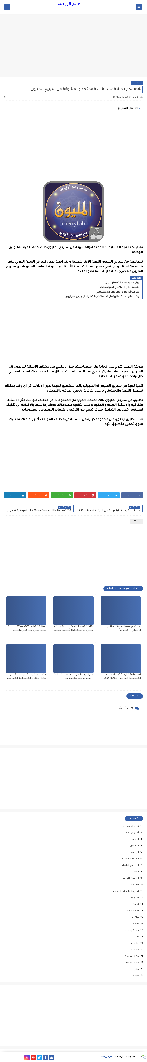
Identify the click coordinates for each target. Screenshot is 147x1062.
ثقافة (136, 904)
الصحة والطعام (130, 865)
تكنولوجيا (134, 898)
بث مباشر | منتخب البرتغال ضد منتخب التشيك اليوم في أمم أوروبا (102, 296)
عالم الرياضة (69, 4)
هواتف (135, 976)
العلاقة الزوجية (130, 878)
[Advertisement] (73, 47)
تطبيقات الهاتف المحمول (125, 891)
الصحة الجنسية (130, 859)
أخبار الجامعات (131, 826)
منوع (136, 969)
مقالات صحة (132, 956)
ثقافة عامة (133, 911)
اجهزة (135, 839)
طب (136, 937)
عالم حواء (134, 943)
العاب (137, 83)
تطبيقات (134, 885)
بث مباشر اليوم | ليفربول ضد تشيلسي (117, 292)
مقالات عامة (132, 963)
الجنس (135, 852)
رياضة (135, 917)
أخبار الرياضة (132, 833)
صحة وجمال (132, 930)
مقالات (135, 950)
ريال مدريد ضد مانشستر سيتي (122, 283)
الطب (136, 872)
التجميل (134, 846)
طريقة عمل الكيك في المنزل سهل (119, 287)
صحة (136, 924)
